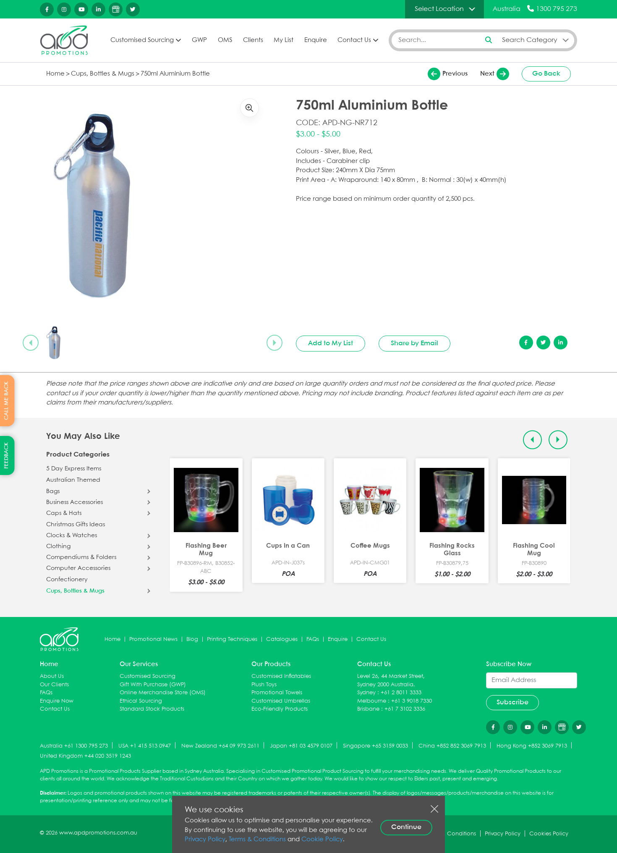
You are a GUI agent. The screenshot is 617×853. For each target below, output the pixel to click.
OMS (225, 40)
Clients (253, 40)
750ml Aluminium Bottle (175, 74)
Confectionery (67, 580)
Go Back (546, 74)
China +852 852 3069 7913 (452, 746)
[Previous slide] (31, 343)
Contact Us (354, 40)
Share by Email (414, 343)
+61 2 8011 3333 (401, 693)
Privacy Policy (205, 840)
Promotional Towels (276, 693)
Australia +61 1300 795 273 (74, 746)
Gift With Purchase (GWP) (153, 685)
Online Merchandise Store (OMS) (163, 693)
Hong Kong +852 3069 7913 (532, 746)
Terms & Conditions (257, 840)
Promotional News (153, 639)
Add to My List (330, 343)
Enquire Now (56, 701)
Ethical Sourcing (141, 701)
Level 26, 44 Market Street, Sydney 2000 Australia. (391, 681)
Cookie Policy (322, 840)
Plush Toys (264, 685)
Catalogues (282, 639)
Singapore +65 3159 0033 (375, 746)
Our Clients (54, 685)
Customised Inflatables (281, 676)
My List (283, 40)
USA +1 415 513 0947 (144, 746)
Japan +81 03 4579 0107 (301, 746)
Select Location (439, 9)
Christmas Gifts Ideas (75, 525)
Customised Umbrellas (280, 701)
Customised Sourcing (142, 40)
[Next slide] (274, 343)
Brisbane (368, 709)
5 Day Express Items (73, 469)
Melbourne (371, 701)
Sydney (366, 693)
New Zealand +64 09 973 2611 (220, 746)
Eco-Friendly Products (279, 709)
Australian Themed (73, 480)
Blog (192, 639)
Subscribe (512, 702)
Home (55, 74)
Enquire (315, 40)
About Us (52, 676)
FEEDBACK (6, 455)
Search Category (529, 40)
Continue (406, 827)
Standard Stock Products (152, 709)
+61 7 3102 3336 (404, 709)
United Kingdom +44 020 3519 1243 (85, 756)
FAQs (312, 639)
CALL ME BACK (6, 400)
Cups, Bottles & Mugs (102, 74)
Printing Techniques (232, 639)
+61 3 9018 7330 (411, 701)
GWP (199, 40)
